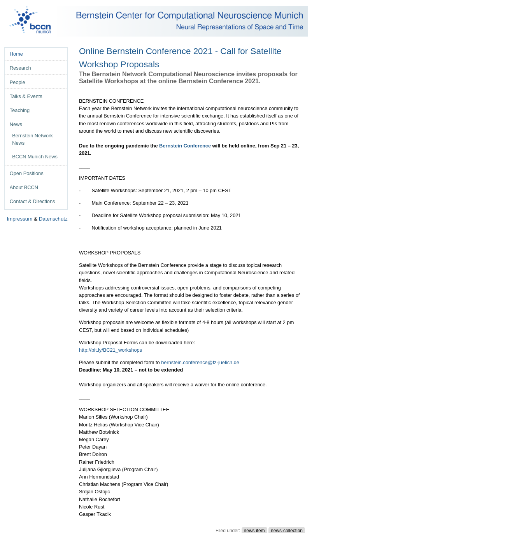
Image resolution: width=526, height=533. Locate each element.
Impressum (19, 219)
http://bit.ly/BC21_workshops (110, 350)
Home (16, 54)
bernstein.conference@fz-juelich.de (200, 362)
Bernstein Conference (185, 146)
